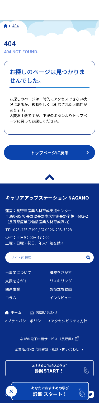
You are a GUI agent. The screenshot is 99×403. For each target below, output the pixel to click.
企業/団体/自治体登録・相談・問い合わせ (47, 349)
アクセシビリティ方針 (69, 320)
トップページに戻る (50, 152)
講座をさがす (61, 272)
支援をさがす (16, 280)
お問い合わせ (46, 312)
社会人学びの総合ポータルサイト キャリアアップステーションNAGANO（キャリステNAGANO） (42, 9)
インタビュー (61, 297)
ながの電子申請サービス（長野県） (47, 338)
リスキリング (61, 280)
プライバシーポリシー (26, 320)
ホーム (16, 312)
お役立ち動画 (61, 289)
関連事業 (12, 289)
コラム (10, 297)
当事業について (18, 272)
